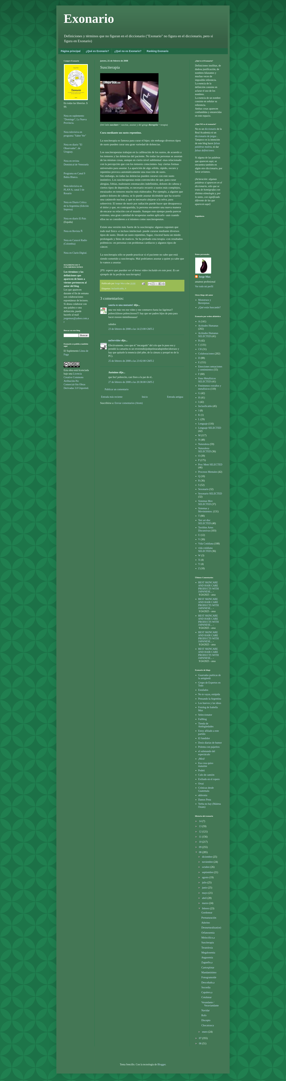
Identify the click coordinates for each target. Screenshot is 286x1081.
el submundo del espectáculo (206, 753)
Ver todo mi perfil (204, 286)
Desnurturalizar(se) (211, 927)
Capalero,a (206, 992)
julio (204, 882)
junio (205, 887)
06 (200, 1043)
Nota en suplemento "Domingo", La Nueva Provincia (75, 119)
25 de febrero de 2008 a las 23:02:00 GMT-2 (131, 361)
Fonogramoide (208, 977)
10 (200, 841)
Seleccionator (205, 714)
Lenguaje (203, 423)
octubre (206, 867)
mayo (205, 893)
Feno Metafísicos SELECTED (207, 380)
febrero (206, 908)
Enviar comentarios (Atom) (129, 403)
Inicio (145, 396)
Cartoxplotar (207, 967)
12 (200, 831)
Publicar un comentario (117, 389)
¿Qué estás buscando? (209, 307)
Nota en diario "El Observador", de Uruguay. (73, 148)
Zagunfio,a (206, 962)
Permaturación (208, 917)
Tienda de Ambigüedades (206, 725)
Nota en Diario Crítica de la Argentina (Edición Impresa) (76, 206)
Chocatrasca (207, 1025)
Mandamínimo (208, 972)
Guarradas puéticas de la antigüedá (209, 677)
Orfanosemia (207, 932)
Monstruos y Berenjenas (204, 301)
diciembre (207, 856)
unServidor (114, 340)
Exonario (89, 18)
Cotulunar (206, 997)
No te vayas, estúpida (209, 694)
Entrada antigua (175, 396)
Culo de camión (206, 774)
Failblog (202, 719)
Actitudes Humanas (208, 325)
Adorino (205, 922)
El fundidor (204, 738)
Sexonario (203, 489)
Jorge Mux (204, 276)
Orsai (201, 783)
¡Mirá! (201, 758)
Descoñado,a (207, 982)
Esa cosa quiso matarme (205, 765)
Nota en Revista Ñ (73, 231)
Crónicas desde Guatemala (206, 789)
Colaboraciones (206, 353)
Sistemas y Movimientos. (205, 510)
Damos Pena (204, 799)
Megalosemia (208, 952)
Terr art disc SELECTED (204, 522)
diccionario (211, 129)
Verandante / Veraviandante (210, 1004)
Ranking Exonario (157, 51)
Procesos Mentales (207, 472)
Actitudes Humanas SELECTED (208, 335)
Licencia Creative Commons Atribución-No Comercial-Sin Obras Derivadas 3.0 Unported (76, 380)
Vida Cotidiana (206, 543)
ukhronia (202, 795)
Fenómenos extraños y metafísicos (209, 387)
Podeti (201, 770)
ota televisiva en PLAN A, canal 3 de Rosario (74, 190)
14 (200, 821)
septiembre (208, 872)
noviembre (207, 862)
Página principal (70, 51)
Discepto (205, 1020)
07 (200, 1038)
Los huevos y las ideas (209, 703)
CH (200, 349)
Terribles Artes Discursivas (205, 529)
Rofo (203, 1015)
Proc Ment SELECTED (210, 464)
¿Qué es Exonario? (97, 51)
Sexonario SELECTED (210, 493)
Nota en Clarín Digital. (75, 252)
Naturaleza (203, 444)
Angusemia (207, 957)
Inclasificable (117, 288)
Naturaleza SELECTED (204, 450)
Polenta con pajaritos (209, 747)
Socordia (205, 987)
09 (200, 847)
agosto (205, 877)
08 (200, 852)
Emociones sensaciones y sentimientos (210, 368)
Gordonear (206, 912)
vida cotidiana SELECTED (205, 549)
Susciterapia (207, 942)
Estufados (203, 690)
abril (204, 898)
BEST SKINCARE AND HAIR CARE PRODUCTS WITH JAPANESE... (208, 587)
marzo (205, 903)
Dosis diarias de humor (210, 742)
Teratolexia (207, 947)
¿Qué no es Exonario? (128, 51)
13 (200, 826)
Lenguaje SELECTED (209, 428)
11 (200, 836)
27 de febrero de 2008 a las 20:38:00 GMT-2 (131, 382)
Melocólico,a (208, 937)
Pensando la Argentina (209, 698)
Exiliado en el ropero (209, 779)
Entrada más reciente (111, 396)
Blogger (161, 1064)
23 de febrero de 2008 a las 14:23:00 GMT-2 (131, 329)
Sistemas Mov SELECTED (205, 503)
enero (205, 1031)
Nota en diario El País (75, 218)
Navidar (205, 1010)
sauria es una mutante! (120, 305)
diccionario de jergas (205, 136)
